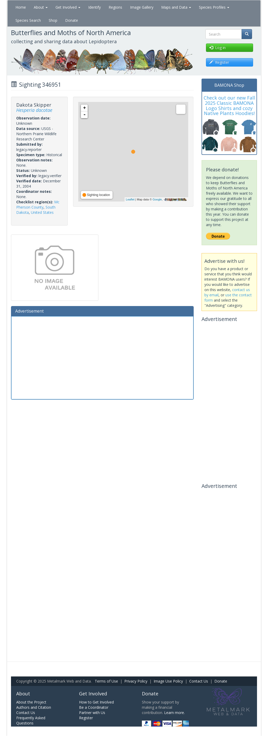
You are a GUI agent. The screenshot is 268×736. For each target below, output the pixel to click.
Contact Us (198, 681)
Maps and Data (176, 7)
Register (86, 717)
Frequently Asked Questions (30, 720)
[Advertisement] (102, 357)
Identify (94, 7)
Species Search (28, 20)
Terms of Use (106, 681)
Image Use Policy (168, 681)
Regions (115, 7)
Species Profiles (214, 7)
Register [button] (219, 62)
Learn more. (174, 712)
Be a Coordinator (93, 707)
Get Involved (67, 7)
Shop (53, 20)
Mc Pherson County (37, 204)
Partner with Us (92, 712)
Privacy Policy (135, 681)
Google (157, 199)
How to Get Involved (96, 702)
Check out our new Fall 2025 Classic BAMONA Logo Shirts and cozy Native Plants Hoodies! (229, 105)
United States (42, 212)
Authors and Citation (33, 707)
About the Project (31, 702)
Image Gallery (141, 7)
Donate (71, 20)
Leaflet (130, 199)
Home (20, 7)
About (41, 7)
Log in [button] (217, 47)
